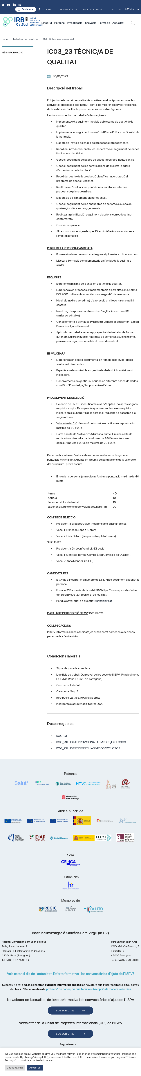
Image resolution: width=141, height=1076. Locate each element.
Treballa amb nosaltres (25, 39)
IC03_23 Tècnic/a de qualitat (58, 39)
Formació (104, 23)
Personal (59, 23)
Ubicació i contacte (94, 9)
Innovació (90, 23)
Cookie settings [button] (15, 1067)
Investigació (74, 23)
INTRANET (48, 9)
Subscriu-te (65, 1010)
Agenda (116, 9)
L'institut (46, 23)
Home (5, 39)
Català (129, 9)
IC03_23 (61, 736)
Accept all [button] (34, 1067)
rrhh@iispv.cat (103, 601)
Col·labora (27, 9)
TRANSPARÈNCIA (67, 9)
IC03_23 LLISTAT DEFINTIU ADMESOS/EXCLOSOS (88, 748)
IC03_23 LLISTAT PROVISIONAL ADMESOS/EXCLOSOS (91, 742)
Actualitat (118, 23)
